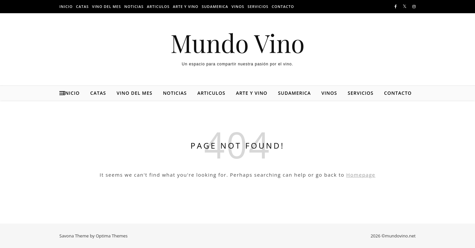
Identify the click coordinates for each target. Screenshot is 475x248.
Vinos (238, 6)
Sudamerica (215, 6)
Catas (82, 6)
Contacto (283, 6)
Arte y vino (185, 6)
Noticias (134, 6)
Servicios (257, 6)
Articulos (158, 6)
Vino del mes (106, 6)
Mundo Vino (238, 42)
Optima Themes (112, 236)
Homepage (360, 174)
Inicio (66, 6)
